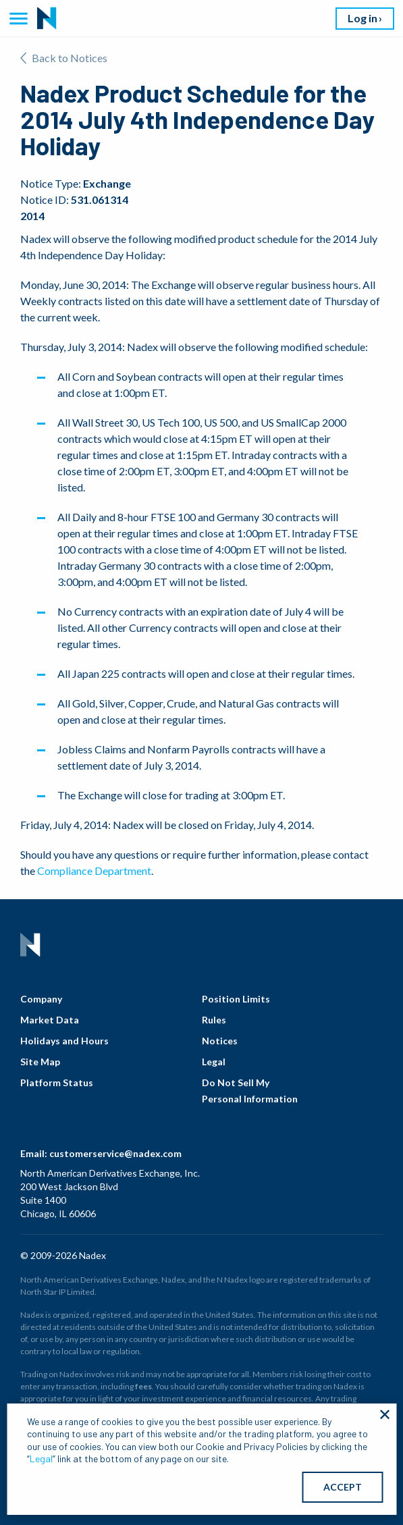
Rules (214, 1019)
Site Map (40, 1061)
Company (41, 999)
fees (143, 1386)
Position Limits (236, 999)
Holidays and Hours (64, 1040)
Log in (362, 17)
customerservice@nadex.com (115, 1153)
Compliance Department (94, 870)
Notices (220, 1040)
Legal (213, 1061)
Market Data (49, 1019)
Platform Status (56, 1082)
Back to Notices (63, 57)
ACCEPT (342, 1487)
